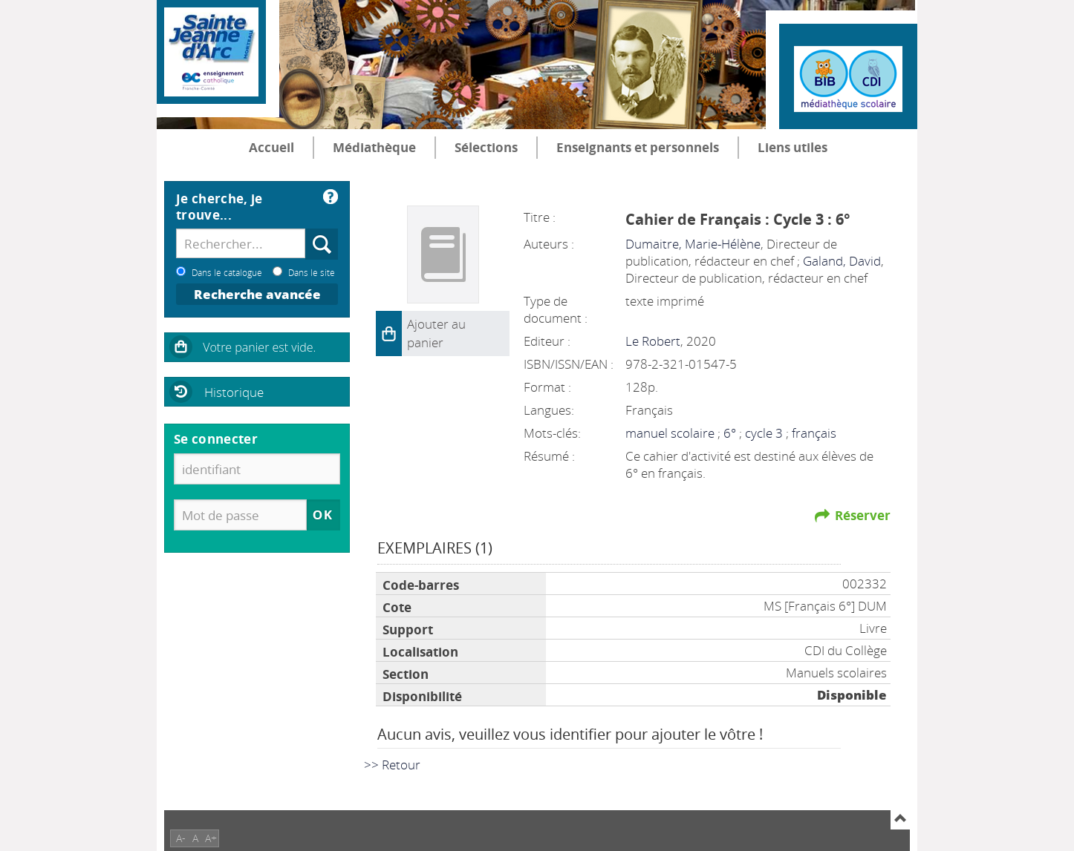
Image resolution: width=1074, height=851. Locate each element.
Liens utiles (792, 147)
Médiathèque (374, 147)
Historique (234, 392)
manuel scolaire (671, 432)
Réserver (863, 515)
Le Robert (652, 340)
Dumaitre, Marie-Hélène (693, 243)
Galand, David (842, 260)
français (814, 432)
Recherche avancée (257, 294)
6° (731, 432)
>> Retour (392, 764)
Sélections (486, 147)
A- (181, 838)
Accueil (271, 147)
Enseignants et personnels (637, 147)
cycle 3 (765, 432)
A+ (211, 838)
